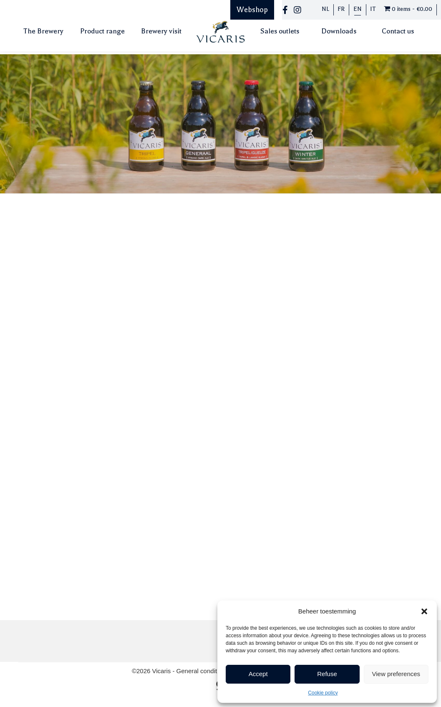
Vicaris (162, 670)
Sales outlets (279, 31)
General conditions (203, 670)
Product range (102, 31)
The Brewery (43, 31)
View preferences (396, 673)
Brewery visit (161, 31)
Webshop (252, 9)
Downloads (338, 31)
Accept (258, 673)
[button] (424, 611)
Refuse (327, 673)
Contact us (398, 31)
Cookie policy (323, 693)
